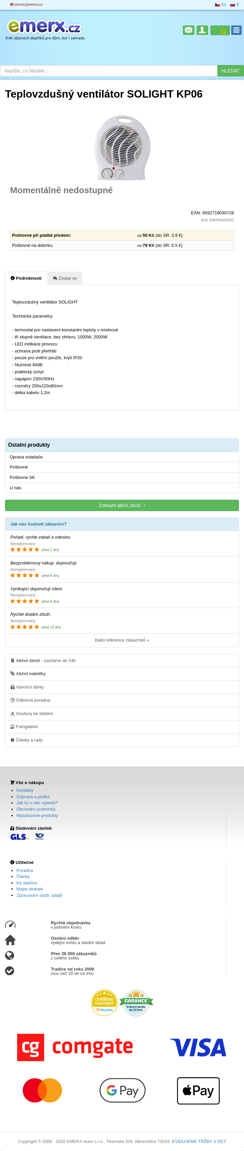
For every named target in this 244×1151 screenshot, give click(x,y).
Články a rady (26, 740)
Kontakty (25, 790)
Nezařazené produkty (37, 815)
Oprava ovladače (26, 456)
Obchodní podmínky (35, 809)
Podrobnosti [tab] (26, 278)
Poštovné (19, 467)
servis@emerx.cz (26, 4)
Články (23, 876)
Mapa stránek (29, 888)
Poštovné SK (22, 477)
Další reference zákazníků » (122, 640)
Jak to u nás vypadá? (37, 802)
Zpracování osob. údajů (39, 895)
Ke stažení (26, 882)
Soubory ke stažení (31, 713)
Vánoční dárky (27, 687)
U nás (15, 487)
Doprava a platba (33, 796)
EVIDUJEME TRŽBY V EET (199, 1141)
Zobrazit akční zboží (122, 505)
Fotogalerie (24, 726)
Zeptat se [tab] (65, 278)
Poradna (24, 870)
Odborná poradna (30, 700)
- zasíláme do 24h (43, 660)
